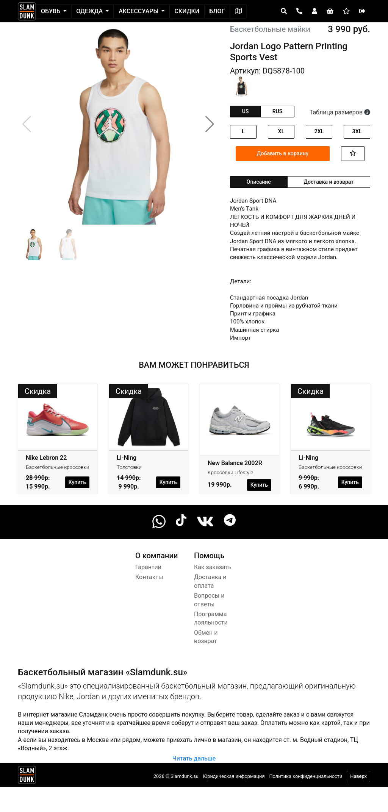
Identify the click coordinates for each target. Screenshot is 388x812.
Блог (217, 11)
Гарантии (148, 567)
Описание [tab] (259, 182)
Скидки (186, 11)
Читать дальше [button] (194, 758)
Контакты (149, 577)
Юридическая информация (234, 776)
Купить (77, 482)
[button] (210, 124)
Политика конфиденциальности (305, 776)
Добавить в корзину (282, 153)
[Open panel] (284, 11)
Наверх (358, 776)
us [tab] (245, 111)
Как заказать (213, 567)
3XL (356, 131)
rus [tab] (277, 111)
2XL (319, 131)
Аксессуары (139, 11)
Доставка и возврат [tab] (329, 182)
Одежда (90, 11)
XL (281, 131)
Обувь (51, 11)
